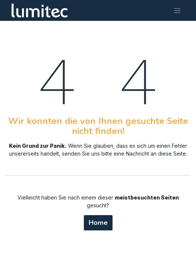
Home (98, 222)
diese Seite (172, 153)
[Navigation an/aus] (177, 10)
